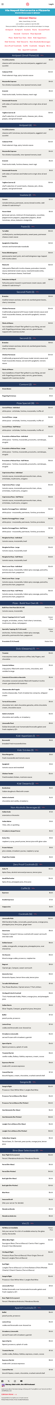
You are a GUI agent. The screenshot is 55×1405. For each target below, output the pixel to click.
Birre (48, 46)
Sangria (42, 46)
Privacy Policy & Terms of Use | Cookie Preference (15, 1399)
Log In (51, 4)
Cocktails (33, 46)
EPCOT (37, 13)
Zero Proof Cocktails (13, 46)
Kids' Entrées (10, 42)
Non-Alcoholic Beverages (40, 42)
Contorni (25, 34)
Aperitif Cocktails (29, 50)
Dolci (30, 38)
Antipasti (9, 30)
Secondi (17, 34)
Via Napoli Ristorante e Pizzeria (27, 10)
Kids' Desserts (22, 42)
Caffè (25, 46)
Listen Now (9, 1394)
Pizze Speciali (35, 34)
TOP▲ (42, 55)
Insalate (27, 30)
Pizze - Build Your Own (17, 38)
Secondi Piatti (44, 30)
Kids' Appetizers (39, 38)
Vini (19, 50)
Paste (34, 30)
